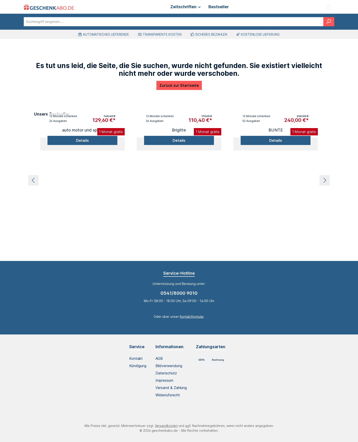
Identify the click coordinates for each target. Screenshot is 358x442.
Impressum (164, 380)
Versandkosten (166, 426)
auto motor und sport (82, 130)
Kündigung (137, 365)
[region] (179, 180)
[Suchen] (328, 21)
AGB (159, 358)
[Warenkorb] (328, 7)
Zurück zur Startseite (179, 85)
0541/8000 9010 (179, 293)
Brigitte (179, 130)
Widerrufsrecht (167, 395)
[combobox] (174, 21)
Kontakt (136, 358)
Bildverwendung (168, 365)
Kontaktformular (191, 316)
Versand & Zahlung (171, 387)
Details (82, 140)
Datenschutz (166, 373)
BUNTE (275, 130)
